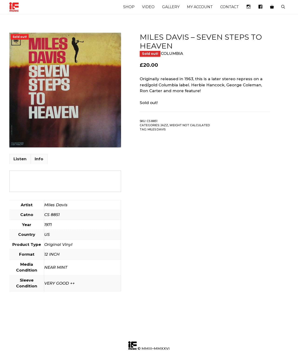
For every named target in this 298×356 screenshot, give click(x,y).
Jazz (164, 125)
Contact (229, 7)
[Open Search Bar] (283, 7)
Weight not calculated (189, 125)
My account (200, 7)
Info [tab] (39, 159)
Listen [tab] (20, 159)
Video (148, 7)
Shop (129, 7)
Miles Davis (157, 129)
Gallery (170, 7)
